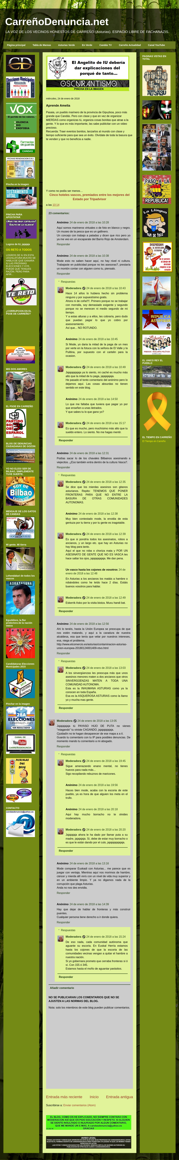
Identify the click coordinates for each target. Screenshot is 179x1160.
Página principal (16, 45)
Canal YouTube (156, 45)
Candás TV (105, 45)
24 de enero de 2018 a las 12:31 (89, 453)
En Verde (87, 45)
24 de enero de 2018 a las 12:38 (98, 513)
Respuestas (68, 281)
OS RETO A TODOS (19, 249)
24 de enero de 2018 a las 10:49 (106, 367)
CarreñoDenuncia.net (57, 21)
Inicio (94, 1097)
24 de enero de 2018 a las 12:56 (89, 623)
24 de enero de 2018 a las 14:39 (89, 904)
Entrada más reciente (64, 1097)
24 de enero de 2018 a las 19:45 (106, 760)
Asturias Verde (66, 45)
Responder (63, 244)
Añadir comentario (62, 987)
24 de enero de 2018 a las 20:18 (98, 809)
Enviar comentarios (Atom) (79, 1105)
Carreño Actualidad (130, 45)
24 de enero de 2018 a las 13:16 (89, 863)
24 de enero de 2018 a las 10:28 (89, 222)
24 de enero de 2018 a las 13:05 (97, 720)
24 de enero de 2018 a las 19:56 (98, 785)
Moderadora (73, 288)
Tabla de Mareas (42, 45)
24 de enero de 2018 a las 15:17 (106, 423)
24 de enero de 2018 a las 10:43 (106, 288)
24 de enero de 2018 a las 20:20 (106, 829)
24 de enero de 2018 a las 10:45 (98, 339)
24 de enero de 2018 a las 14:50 (98, 399)
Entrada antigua (119, 1097)
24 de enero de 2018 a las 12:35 (106, 481)
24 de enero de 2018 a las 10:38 (89, 255)
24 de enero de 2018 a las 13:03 (106, 667)
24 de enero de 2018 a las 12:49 (106, 597)
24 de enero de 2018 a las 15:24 (106, 936)
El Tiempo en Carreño (154, 441)
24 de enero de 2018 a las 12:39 (106, 534)
